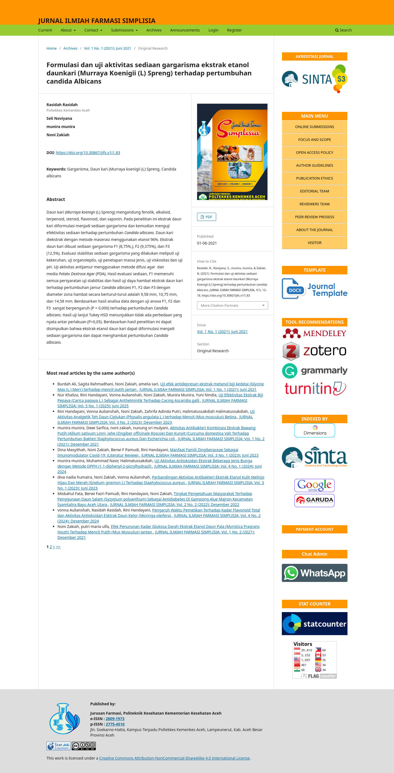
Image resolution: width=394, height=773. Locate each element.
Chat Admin (314, 554)
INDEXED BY (315, 419)
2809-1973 (115, 718)
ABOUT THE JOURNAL (314, 229)
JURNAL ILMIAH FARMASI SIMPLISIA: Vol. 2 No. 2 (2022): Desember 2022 (174, 504)
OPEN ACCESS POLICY (314, 152)
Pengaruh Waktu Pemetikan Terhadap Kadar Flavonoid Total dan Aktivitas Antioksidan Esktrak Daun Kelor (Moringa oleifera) (158, 512)
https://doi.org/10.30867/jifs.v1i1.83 (88, 152)
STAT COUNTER (315, 604)
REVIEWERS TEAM (315, 203)
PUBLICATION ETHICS (314, 178)
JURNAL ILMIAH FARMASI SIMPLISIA (96, 20)
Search (343, 30)
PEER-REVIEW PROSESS (314, 216)
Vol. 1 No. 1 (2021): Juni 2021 (108, 48)
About (67, 30)
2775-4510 (115, 724)
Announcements (185, 30)
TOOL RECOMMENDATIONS (315, 322)
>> (58, 546)
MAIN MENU (314, 116)
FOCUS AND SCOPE (314, 139)
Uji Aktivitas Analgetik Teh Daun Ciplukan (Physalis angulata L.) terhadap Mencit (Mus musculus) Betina (156, 414)
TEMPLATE (315, 270)
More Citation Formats (219, 305)
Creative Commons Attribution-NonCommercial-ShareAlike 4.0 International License (174, 758)
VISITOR (314, 242)
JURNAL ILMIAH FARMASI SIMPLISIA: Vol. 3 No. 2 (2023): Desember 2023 (155, 419)
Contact (92, 30)
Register (234, 30)
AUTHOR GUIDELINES (314, 165)
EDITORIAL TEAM (314, 191)
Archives (153, 30)
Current (45, 30)
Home (52, 48)
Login (213, 30)
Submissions (123, 30)
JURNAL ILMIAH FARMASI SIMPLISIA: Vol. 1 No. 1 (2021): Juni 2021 (198, 389)
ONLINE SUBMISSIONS (314, 126)
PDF (208, 216)
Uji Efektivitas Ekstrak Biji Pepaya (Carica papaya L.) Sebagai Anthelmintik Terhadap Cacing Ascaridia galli (160, 397)
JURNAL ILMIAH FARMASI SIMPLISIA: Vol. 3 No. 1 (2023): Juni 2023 (200, 455)
